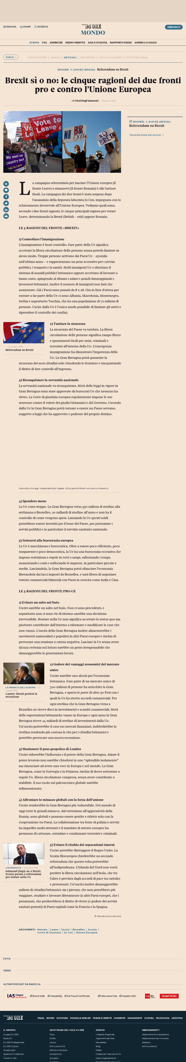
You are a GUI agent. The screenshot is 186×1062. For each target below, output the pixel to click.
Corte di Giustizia (49, 932)
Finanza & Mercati (80, 1018)
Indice (11, 57)
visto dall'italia (137, 57)
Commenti (119, 1018)
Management (135, 1018)
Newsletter (101, 1042)
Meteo (99, 1050)
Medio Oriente (75, 42)
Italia (41, 1018)
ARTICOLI (70, 57)
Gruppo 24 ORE (10, 1034)
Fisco (52, 1034)
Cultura (149, 1018)
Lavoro (53, 1042)
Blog (98, 1046)
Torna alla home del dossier (146, 135)
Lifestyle (177, 1018)
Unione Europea (86, 932)
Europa (34, 42)
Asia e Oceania (97, 42)
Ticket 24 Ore (9, 1058)
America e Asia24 (146, 42)
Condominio (56, 1054)
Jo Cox (68, 932)
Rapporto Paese (121, 42)
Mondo (93, 32)
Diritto (53, 1038)
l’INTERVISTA (14, 868)
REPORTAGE (87, 57)
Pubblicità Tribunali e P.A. (108, 1054)
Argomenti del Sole (105, 1038)
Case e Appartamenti (106, 1058)
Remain (42, 929)
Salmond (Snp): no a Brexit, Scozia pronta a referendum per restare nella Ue (23, 874)
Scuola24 (54, 1058)
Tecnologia (162, 1018)
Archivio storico (149, 1046)
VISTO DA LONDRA (110, 57)
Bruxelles (79, 929)
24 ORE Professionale (13, 1042)
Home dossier (37, 57)
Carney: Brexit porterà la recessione (21, 695)
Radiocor (146, 1042)
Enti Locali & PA (57, 1046)
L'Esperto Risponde (105, 1034)
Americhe (56, 42)
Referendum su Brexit (19, 350)
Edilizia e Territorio (58, 1050)
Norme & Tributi (102, 1018)
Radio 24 (7, 1038)
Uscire (65, 929)
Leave (54, 929)
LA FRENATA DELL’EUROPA (20, 687)
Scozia (92, 929)
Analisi (55, 57)
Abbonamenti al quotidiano (155, 1034)
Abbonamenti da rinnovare (155, 1038)
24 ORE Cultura (10, 1046)
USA (44, 42)
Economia (62, 1018)
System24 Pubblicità (13, 1054)
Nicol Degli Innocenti (87, 100)
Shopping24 (9, 1050)
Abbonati (173, 27)
